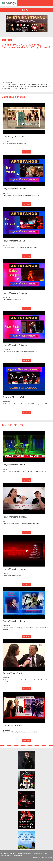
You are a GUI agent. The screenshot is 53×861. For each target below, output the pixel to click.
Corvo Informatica (46, 857)
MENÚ (26, 9)
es (51, 3)
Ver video (26, 152)
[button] (24, 118)
